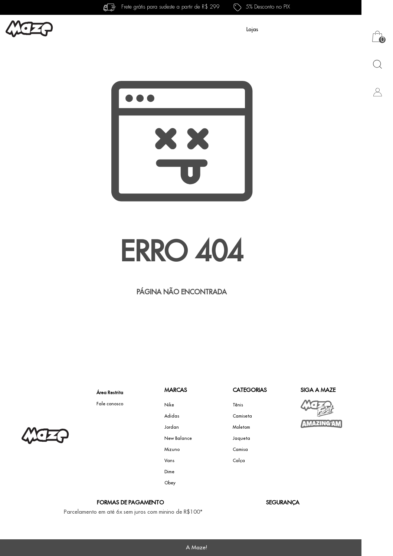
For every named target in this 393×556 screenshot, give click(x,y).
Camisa (240, 449)
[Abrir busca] (377, 64)
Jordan (171, 427)
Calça (239, 460)
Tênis (238, 405)
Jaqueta (241, 438)
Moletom (241, 427)
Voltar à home (182, 316)
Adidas (171, 416)
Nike (169, 405)
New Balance (178, 438)
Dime (169, 472)
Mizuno (172, 449)
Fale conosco (109, 404)
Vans (169, 460)
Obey (170, 483)
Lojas (252, 29)
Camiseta (242, 416)
